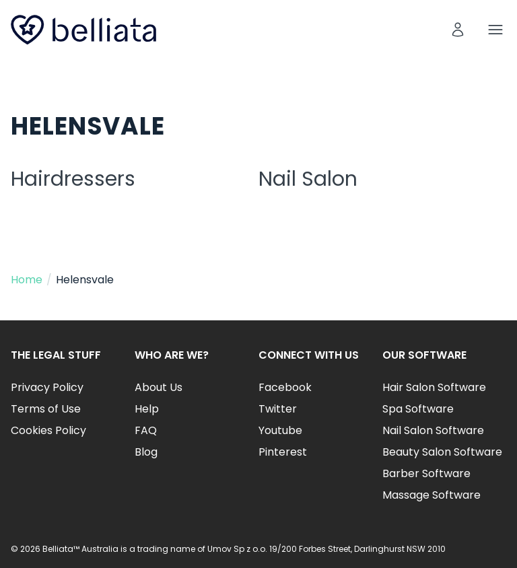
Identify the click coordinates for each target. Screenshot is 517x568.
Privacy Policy (47, 387)
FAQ (146, 430)
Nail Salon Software (433, 430)
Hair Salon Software (434, 387)
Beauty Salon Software (442, 452)
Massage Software (431, 495)
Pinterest (282, 452)
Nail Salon (307, 179)
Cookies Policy (48, 430)
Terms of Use (46, 409)
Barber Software (426, 473)
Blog (146, 452)
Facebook (285, 387)
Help (147, 409)
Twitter (277, 409)
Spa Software (418, 409)
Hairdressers (73, 179)
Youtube (280, 430)
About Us (158, 387)
